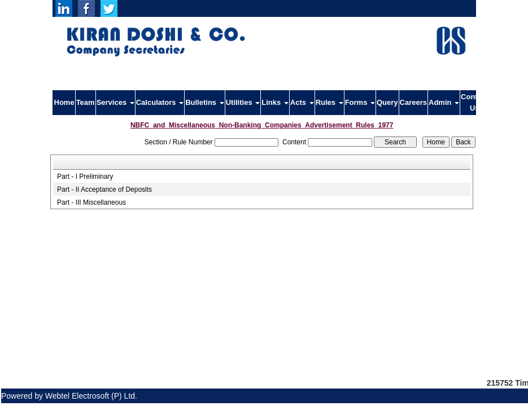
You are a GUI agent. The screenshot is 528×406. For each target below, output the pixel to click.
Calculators (160, 102)
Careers (413, 102)
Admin (444, 102)
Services (115, 102)
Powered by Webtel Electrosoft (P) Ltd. (69, 395)
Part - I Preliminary (85, 176)
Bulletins (204, 102)
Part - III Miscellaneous (91, 202)
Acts (302, 102)
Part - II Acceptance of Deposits (104, 189)
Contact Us (474, 102)
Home (64, 102)
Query (387, 102)
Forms (360, 102)
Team (85, 102)
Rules (329, 102)
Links (275, 102)
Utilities (243, 102)
